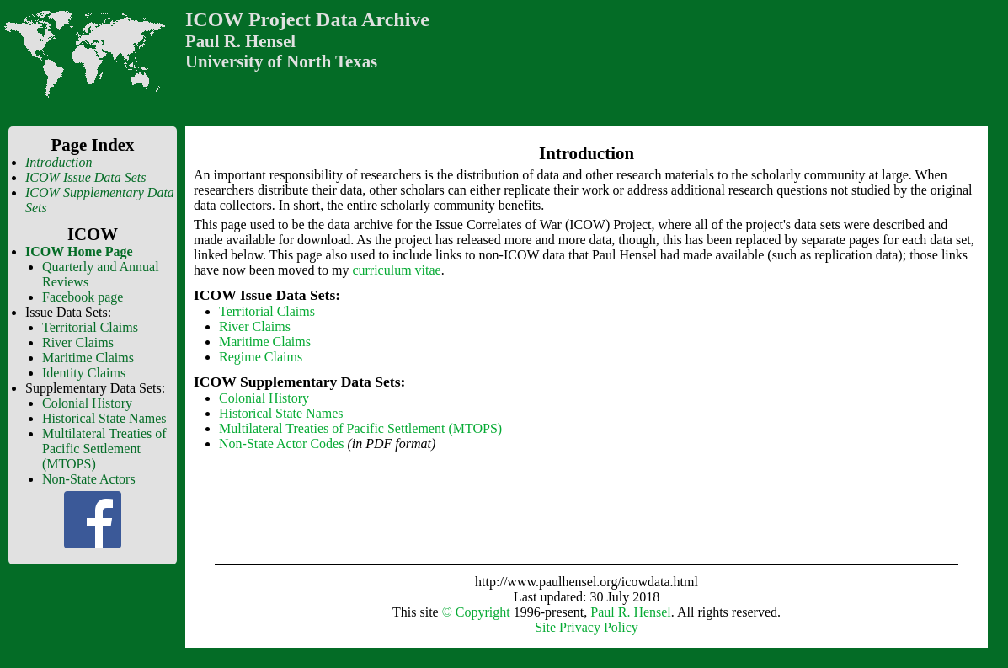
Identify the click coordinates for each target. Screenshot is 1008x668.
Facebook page (82, 297)
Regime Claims (260, 357)
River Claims (78, 342)
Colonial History (87, 403)
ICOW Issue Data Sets (86, 177)
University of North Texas (281, 61)
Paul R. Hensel (240, 41)
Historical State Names (104, 418)
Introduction (58, 162)
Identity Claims (83, 373)
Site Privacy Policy (586, 627)
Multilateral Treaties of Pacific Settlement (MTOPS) (104, 448)
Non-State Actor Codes (281, 443)
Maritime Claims (88, 357)
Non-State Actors (89, 479)
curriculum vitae (396, 270)
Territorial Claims (90, 327)
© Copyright (476, 612)
